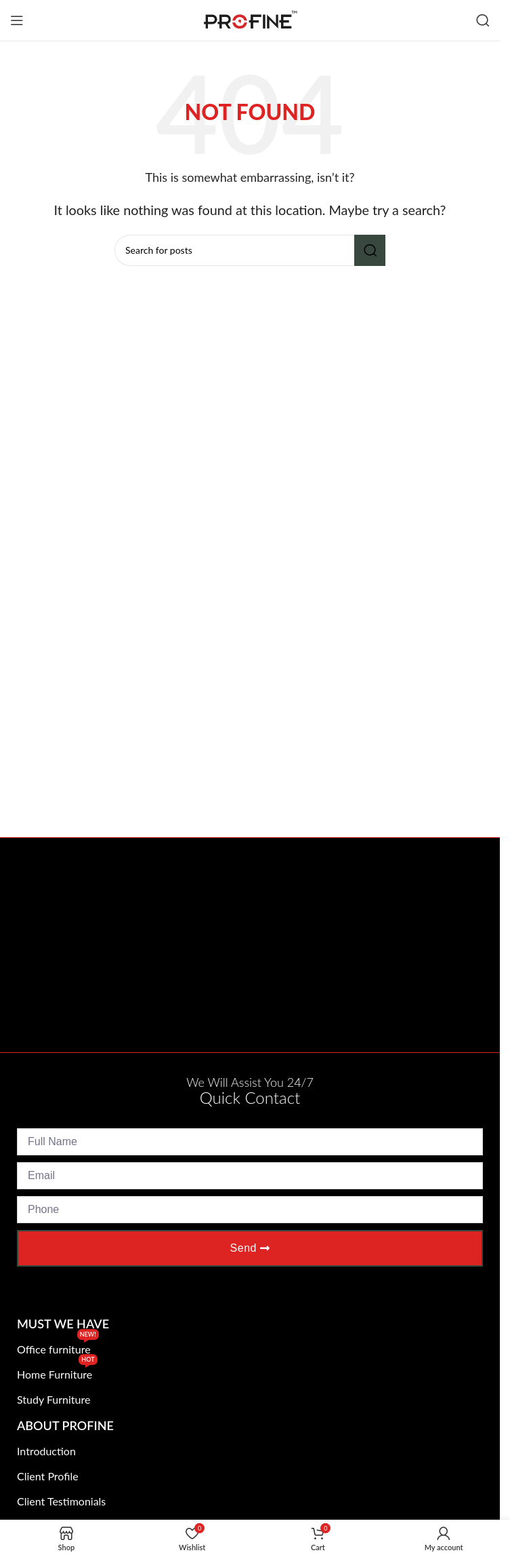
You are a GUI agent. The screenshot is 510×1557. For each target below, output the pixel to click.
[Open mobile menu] (16, 20)
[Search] (482, 20)
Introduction (46, 1450)
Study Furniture (53, 1399)
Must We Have (63, 1323)
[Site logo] (250, 19)
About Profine (65, 1425)
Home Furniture (57, 1371)
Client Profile (48, 1475)
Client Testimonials (61, 1501)
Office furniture (58, 1346)
